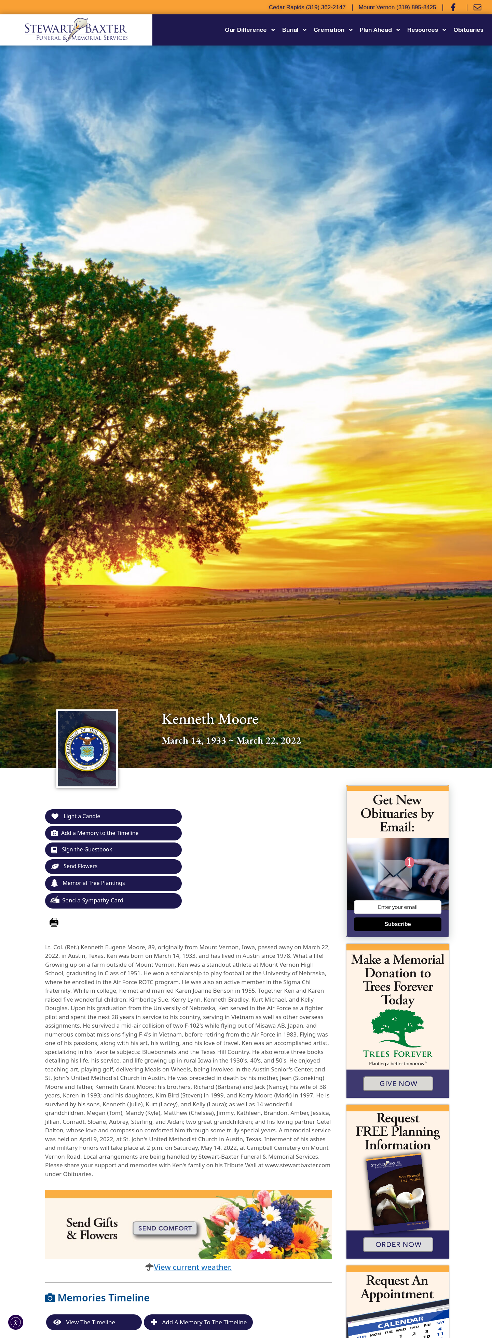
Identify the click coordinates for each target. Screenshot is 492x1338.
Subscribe (397, 924)
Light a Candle (77, 817)
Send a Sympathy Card (86, 903)
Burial (295, 30)
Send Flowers (75, 868)
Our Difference (250, 30)
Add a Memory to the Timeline (97, 834)
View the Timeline (84, 1325)
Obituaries (468, 29)
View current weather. (193, 1269)
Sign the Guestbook (83, 851)
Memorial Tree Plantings (90, 886)
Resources (427, 30)
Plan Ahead (380, 30)
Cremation (334, 30)
